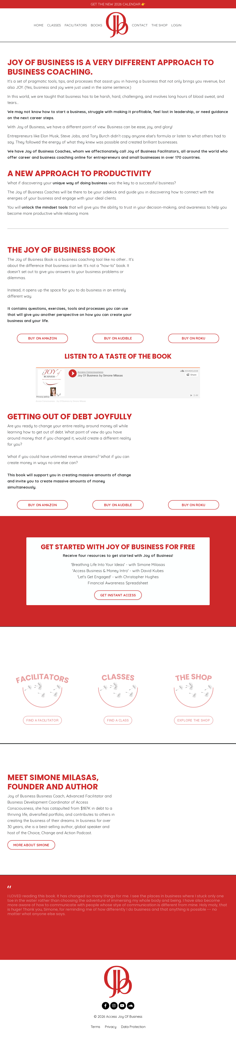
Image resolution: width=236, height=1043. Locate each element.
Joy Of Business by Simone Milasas (71, 405)
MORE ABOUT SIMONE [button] (31, 852)
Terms (95, 1033)
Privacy (110, 1033)
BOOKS (96, 26)
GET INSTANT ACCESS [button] (118, 601)
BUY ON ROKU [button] (193, 342)
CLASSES (54, 26)
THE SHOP (159, 26)
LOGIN (176, 26)
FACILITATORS (76, 26)
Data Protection (133, 1033)
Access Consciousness (45, 405)
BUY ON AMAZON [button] (42, 342)
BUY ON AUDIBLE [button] (118, 342)
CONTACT (140, 26)
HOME (38, 26)
